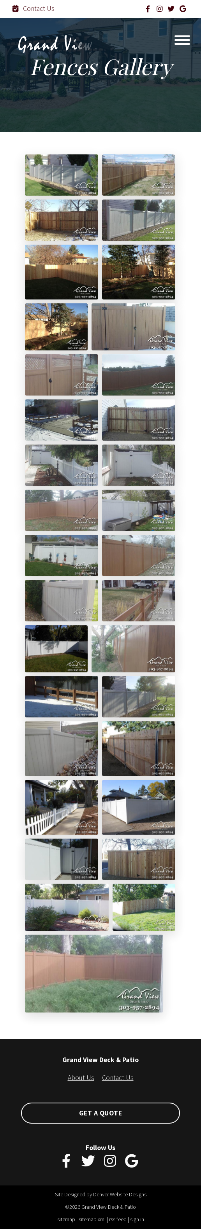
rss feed (118, 1219)
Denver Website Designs (119, 1194)
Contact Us (33, 8)
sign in (137, 1219)
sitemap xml (92, 1219)
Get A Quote (100, 1113)
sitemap (66, 1219)
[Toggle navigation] (182, 42)
